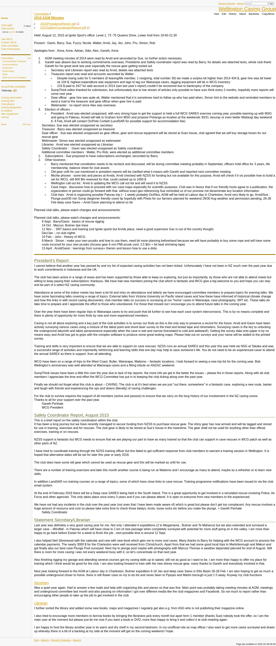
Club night (6, 25)
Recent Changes (227, 3)
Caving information (11, 97)
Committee (7, 58)
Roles (5, 74)
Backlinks (254, 13)
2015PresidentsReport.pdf (58, 23)
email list (12, 32)
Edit (224, 13)
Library (5, 117)
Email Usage (8, 71)
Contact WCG (8, 42)
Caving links (8, 100)
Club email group (10, 48)
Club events (7, 28)
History (232, 13)
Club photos (7, 104)
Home (4, 18)
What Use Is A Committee (14, 77)
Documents (7, 68)
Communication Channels (14, 61)
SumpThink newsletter (13, 86)
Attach (242, 13)
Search (240, 3)
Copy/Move (268, 13)
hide (29, 58)
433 (14, 90)
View (216, 13)
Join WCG (6, 39)
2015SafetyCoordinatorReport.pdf (63, 27)
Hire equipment (9, 113)
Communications (10, 64)
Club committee (9, 45)
